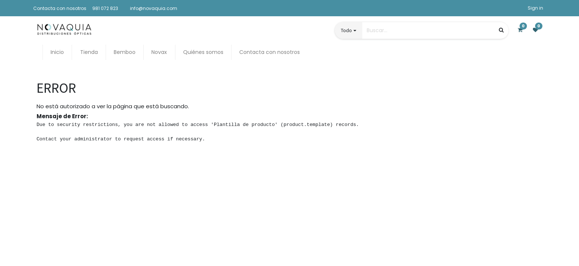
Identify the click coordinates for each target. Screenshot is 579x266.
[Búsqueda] (501, 30)
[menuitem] (57, 52)
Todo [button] (346, 30)
